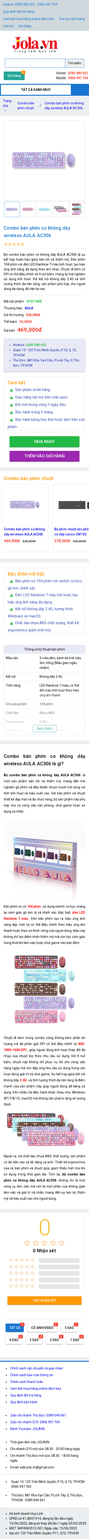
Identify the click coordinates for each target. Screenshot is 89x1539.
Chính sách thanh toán (26, 1382)
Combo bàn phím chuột (25, 105)
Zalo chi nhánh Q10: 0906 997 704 (35, 1422)
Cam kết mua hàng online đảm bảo (28, 19)
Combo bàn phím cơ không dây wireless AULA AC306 (64, 105)
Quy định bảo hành (24, 1402)
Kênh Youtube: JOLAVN (27, 1429)
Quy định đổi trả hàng (18, 12)
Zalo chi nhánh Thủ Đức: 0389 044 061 (38, 1415)
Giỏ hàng (14, 76)
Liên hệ (8, 26)
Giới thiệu (24, 26)
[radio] (27, 1243)
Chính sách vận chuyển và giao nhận (36, 1368)
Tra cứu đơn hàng (72, 19)
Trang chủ (7, 106)
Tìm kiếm (74, 63)
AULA (29, 308)
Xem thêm (44, 728)
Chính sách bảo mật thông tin (31, 1375)
